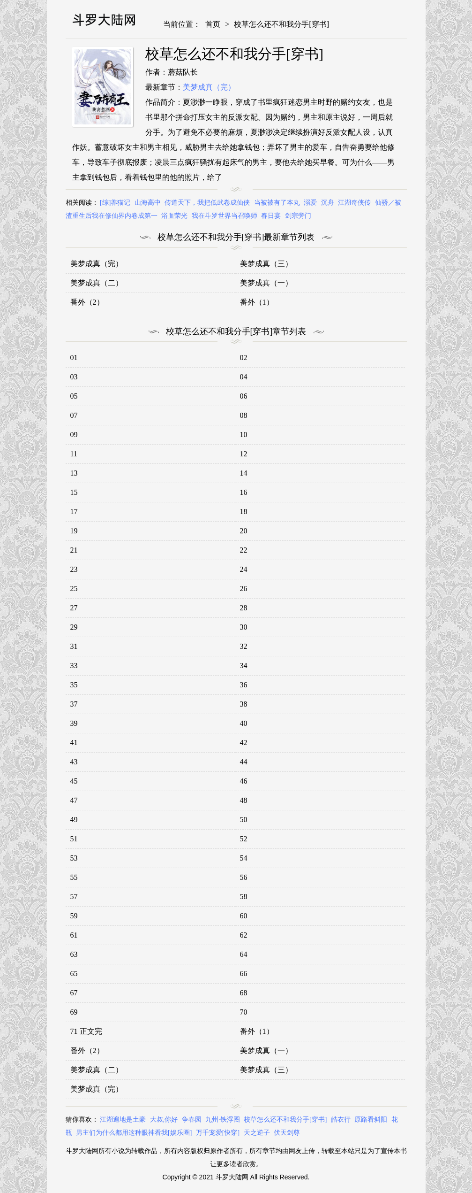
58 (243, 897)
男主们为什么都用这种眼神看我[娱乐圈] (134, 1132)
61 (74, 935)
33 (74, 666)
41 (74, 743)
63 (74, 954)
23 (74, 569)
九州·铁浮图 (222, 1119)
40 (243, 723)
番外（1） (257, 302)
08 (243, 415)
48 (243, 800)
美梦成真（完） (209, 87)
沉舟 (327, 202)
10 (243, 435)
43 (74, 762)
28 (243, 608)
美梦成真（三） (266, 264)
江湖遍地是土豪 (123, 1119)
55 (74, 877)
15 (74, 492)
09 (74, 435)
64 (243, 954)
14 (243, 473)
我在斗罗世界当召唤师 (224, 215)
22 (243, 550)
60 (243, 916)
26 (243, 589)
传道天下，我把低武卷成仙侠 (207, 202)
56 (243, 877)
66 (243, 973)
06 (243, 396)
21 (74, 550)
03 (74, 377)
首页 (212, 24)
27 (74, 608)
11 (73, 454)
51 (74, 839)
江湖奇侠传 (354, 202)
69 (74, 1012)
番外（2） (87, 302)
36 (243, 685)
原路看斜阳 (370, 1119)
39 (74, 723)
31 (74, 646)
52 (243, 839)
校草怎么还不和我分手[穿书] (281, 24)
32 (243, 646)
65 (74, 973)
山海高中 (148, 202)
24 (243, 569)
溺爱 (310, 202)
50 (243, 820)
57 (74, 897)
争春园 (192, 1119)
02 (243, 358)
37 (74, 704)
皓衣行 (341, 1119)
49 (74, 820)
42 (243, 743)
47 (74, 800)
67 (74, 993)
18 (243, 512)
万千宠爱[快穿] (218, 1132)
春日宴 (271, 215)
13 (74, 473)
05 (74, 396)
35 (74, 685)
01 (74, 358)
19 (74, 531)
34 (243, 666)
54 (243, 858)
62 (243, 935)
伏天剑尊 (287, 1132)
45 (74, 781)
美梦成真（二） (96, 283)
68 (243, 993)
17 (74, 512)
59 (74, 916)
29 (74, 627)
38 (243, 704)
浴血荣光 (174, 215)
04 (243, 377)
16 (243, 492)
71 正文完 (86, 1031)
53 (74, 858)
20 (243, 531)
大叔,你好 (164, 1119)
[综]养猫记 (115, 202)
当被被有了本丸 (277, 202)
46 (243, 781)
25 (74, 589)
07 (74, 415)
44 (243, 762)
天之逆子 (257, 1132)
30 (243, 627)
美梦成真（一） (266, 283)
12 (243, 454)
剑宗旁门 (298, 215)
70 (243, 1012)
